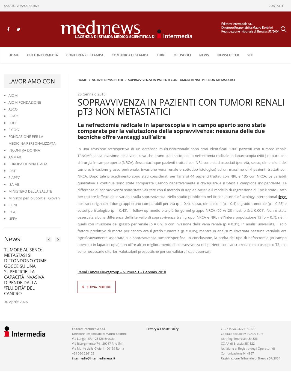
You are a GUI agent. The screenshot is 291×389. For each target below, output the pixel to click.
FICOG (13, 129)
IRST (12, 170)
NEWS (204, 55)
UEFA (12, 218)
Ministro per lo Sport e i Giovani (34, 198)
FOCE (12, 122)
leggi (283, 196)
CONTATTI (276, 6)
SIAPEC (14, 177)
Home (13, 55)
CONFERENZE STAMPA (84, 55)
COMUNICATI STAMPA (130, 55)
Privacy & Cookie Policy (162, 329)
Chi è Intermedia (42, 55)
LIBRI (161, 55)
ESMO (13, 116)
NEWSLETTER (228, 55)
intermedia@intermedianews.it (93, 358)
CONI (12, 204)
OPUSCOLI (182, 55)
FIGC (12, 211)
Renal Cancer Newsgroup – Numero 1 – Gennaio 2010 (122, 271)
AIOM (13, 95)
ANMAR (14, 157)
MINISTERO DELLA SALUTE (30, 191)
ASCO (13, 109)
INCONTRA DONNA (24, 150)
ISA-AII (13, 184)
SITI (250, 55)
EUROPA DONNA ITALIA (27, 163)
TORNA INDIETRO (99, 287)
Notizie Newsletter (107, 80)
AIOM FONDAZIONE (24, 102)
